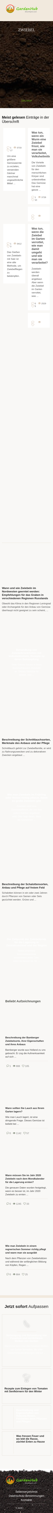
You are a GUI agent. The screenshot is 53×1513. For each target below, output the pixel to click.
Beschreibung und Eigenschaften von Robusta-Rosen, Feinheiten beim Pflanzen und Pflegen (31, 1416)
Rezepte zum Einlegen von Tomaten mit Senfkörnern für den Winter (26, 1390)
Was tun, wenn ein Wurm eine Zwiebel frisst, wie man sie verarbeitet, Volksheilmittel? (41, 144)
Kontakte (26, 1499)
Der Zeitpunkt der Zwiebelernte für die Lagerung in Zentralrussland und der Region (26, 942)
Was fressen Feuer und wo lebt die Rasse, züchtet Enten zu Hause (30, 1439)
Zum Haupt (26, 100)
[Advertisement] (26, 61)
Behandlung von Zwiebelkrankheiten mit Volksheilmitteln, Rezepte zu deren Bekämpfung (26, 654)
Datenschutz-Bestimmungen (26, 1495)
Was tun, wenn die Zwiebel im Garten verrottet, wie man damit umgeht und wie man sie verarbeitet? (40, 245)
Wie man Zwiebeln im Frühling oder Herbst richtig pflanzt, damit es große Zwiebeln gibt (27, 797)
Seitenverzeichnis (26, 1491)
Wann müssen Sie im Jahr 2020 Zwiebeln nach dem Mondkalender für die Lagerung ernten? (25, 1179)
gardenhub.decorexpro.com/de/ (26, 9)
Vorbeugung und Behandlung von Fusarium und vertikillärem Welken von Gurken (26, 1338)
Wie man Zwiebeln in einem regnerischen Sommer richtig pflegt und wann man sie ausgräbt (25, 1249)
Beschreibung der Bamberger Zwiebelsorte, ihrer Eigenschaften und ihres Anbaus (24, 1041)
